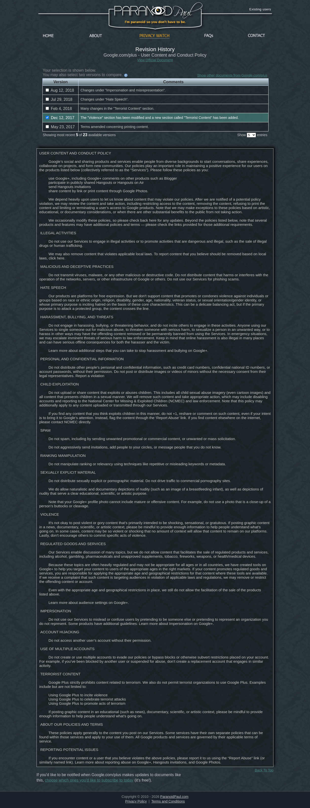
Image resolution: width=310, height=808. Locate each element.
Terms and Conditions (168, 801)
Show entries (252, 135)
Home (48, 36)
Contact (256, 36)
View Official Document (155, 60)
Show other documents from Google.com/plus (232, 75)
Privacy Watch (154, 36)
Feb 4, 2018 (59, 108)
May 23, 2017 (60, 127)
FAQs (209, 36)
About (97, 36)
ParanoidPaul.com (174, 797)
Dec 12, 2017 (60, 118)
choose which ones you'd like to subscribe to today (89, 780)
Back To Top (264, 770)
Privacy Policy (136, 801)
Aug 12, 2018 (60, 90)
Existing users (260, 9)
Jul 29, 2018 (59, 99)
